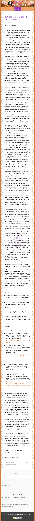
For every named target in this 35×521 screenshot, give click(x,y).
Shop (3, 482)
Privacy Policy (5, 485)
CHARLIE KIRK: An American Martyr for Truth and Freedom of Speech (17, 501)
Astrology (10, 457)
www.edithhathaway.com (10, 416)
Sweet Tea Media (18, 515)
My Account (4, 489)
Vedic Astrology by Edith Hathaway (13, 514)
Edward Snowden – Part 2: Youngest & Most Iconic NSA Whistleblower (10, 464)
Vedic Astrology (16, 457)
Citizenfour (28, 462)
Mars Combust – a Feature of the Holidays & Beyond (13, 497)
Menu (18, 9)
